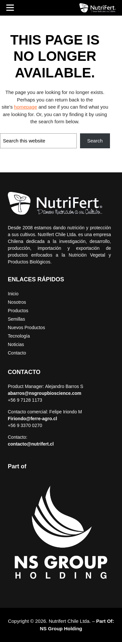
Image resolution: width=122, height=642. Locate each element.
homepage (25, 107)
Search (95, 140)
